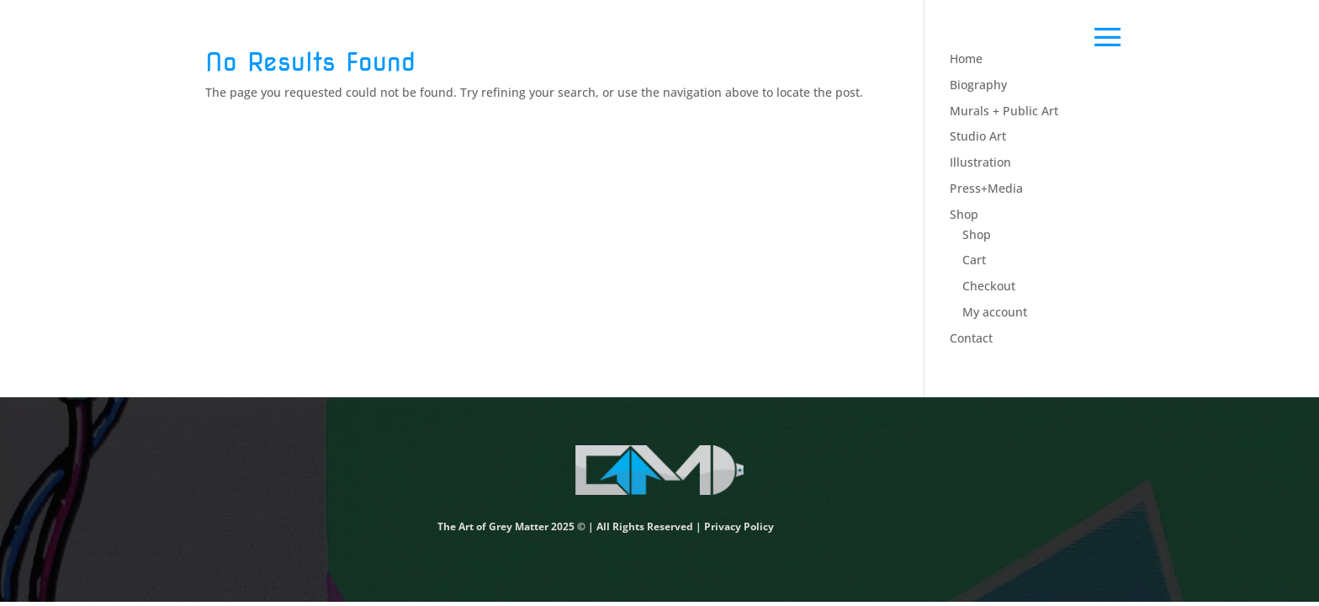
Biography (978, 85)
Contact (971, 338)
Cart (974, 260)
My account (994, 312)
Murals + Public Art (1004, 111)
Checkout (988, 286)
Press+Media (986, 188)
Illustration (980, 162)
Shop (964, 214)
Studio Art (978, 136)
